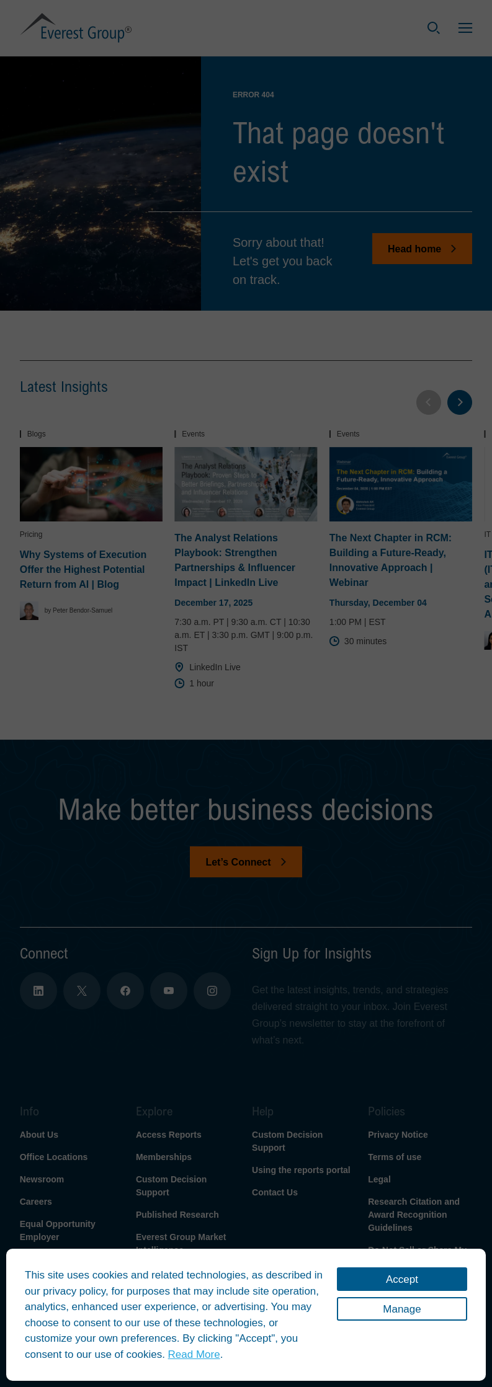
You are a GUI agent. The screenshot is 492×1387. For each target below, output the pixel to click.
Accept (402, 1279)
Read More (194, 1354)
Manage (402, 1309)
